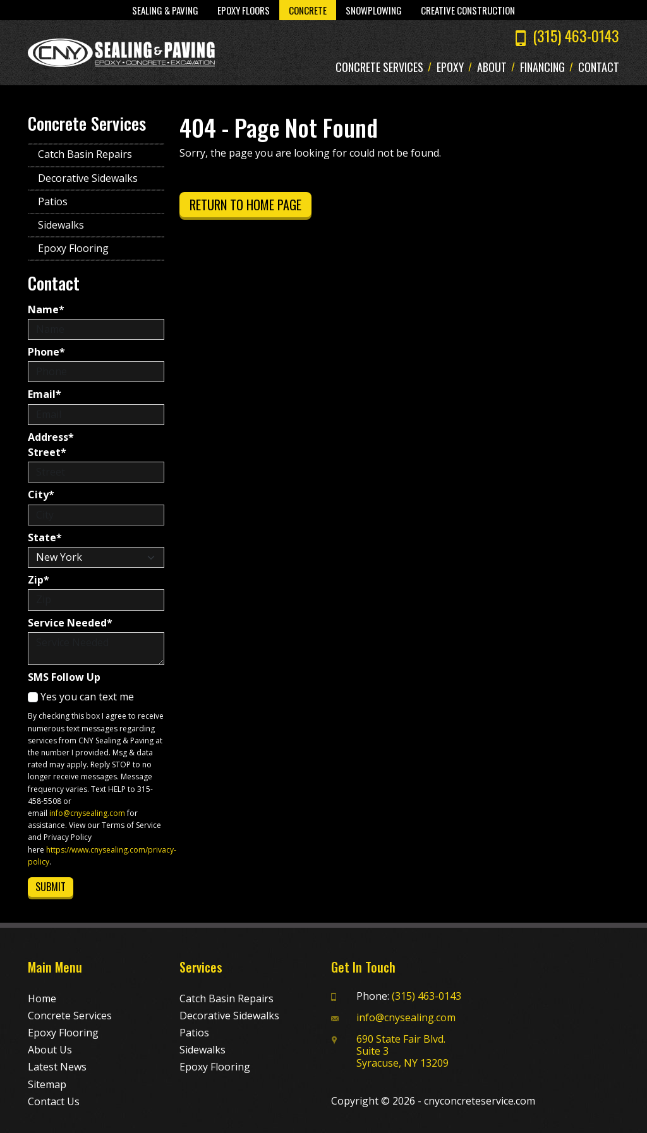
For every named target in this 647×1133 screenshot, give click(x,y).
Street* (47, 453)
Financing (542, 68)
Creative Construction (468, 10)
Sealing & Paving (165, 10)
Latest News (57, 1067)
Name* (46, 310)
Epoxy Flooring (73, 248)
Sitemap (47, 1084)
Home (42, 998)
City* (41, 495)
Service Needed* (70, 623)
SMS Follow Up (64, 677)
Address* (51, 437)
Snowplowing (374, 10)
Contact (598, 68)
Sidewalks (61, 225)
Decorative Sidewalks (88, 178)
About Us (50, 1050)
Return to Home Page (245, 204)
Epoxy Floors (243, 10)
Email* (44, 394)
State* (45, 538)
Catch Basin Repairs (85, 154)
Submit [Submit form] (50, 886)
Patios (53, 201)
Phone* (46, 352)
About (492, 68)
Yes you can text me (81, 697)
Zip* (38, 580)
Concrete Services (379, 68)
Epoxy (450, 68)
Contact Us (54, 1101)
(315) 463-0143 (576, 35)
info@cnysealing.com (87, 813)
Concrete (308, 10)
